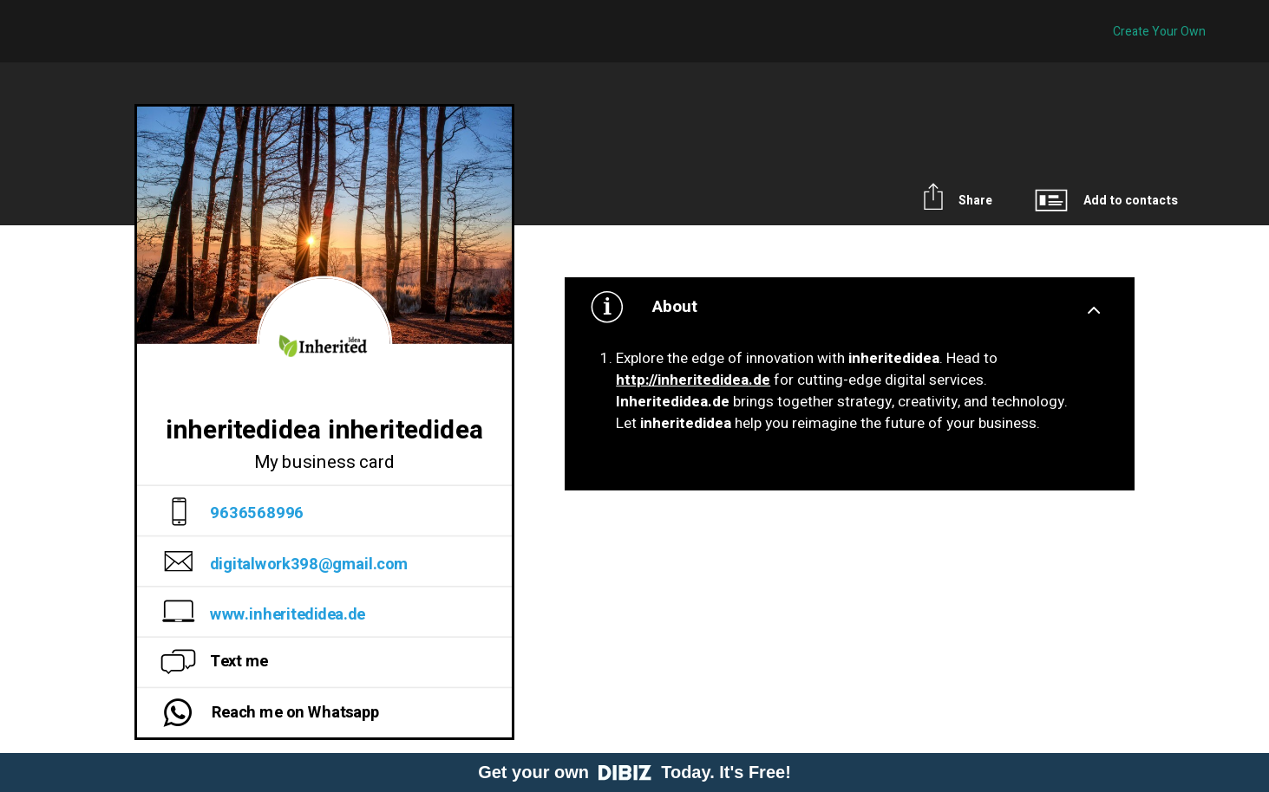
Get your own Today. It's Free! (634, 772)
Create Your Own (1159, 32)
